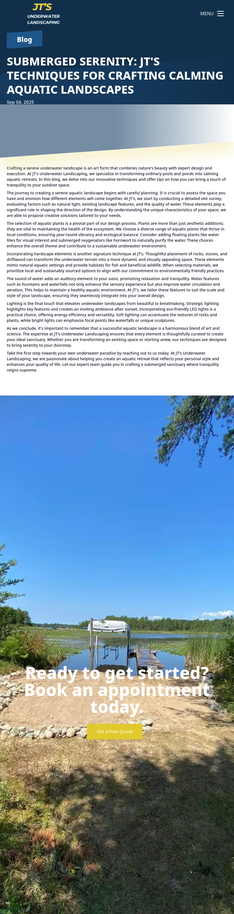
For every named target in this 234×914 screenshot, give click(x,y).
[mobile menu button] (220, 13)
